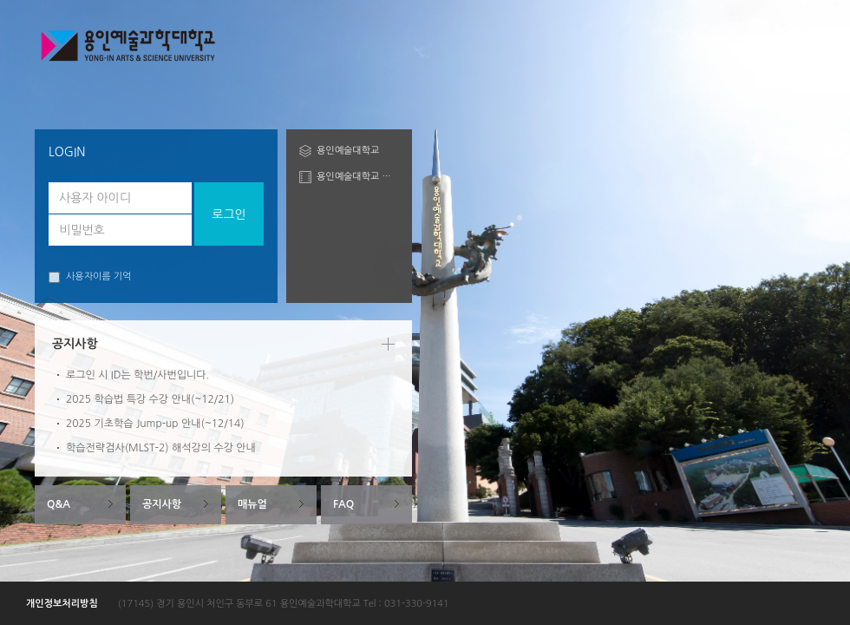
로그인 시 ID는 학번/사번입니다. (137, 375)
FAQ (343, 504)
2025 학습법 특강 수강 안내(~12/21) (150, 399)
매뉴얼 (252, 504)
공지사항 (161, 504)
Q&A (58, 504)
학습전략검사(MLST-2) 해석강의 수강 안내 (161, 448)
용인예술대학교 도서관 (358, 176)
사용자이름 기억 (90, 277)
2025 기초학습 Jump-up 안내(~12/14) (155, 423)
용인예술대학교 (348, 150)
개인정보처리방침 (62, 604)
